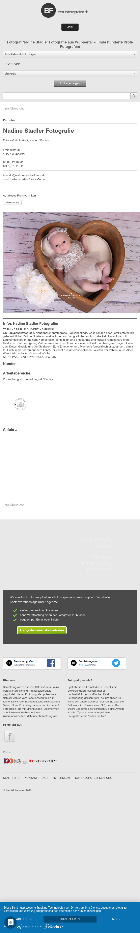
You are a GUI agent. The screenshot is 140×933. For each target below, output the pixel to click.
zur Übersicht (14, 108)
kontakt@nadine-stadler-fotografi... (25, 175)
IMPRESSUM (61, 778)
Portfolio (9, 120)
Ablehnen (24, 912)
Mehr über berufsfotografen (42, 716)
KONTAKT (31, 778)
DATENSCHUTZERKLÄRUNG (93, 778)
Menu (70, 27)
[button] (70, 54)
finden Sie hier (97, 716)
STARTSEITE (11, 778)
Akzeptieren (71, 912)
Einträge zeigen (70, 83)
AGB (45, 778)
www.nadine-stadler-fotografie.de (24, 179)
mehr (24, 919)
